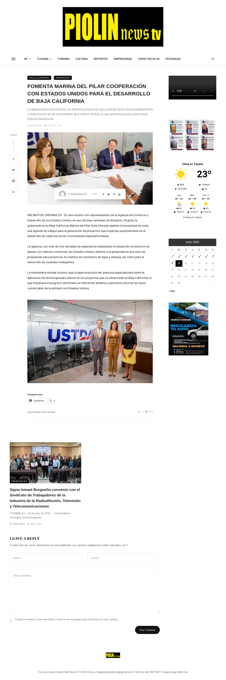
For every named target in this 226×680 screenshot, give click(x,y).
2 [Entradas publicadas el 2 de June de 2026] (179, 257)
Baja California (39, 78)
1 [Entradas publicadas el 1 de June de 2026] (172, 257)
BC (26, 59)
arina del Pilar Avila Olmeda (41, 412)
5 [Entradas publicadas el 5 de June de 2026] (199, 257)
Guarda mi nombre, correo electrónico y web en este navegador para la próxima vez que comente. (66, 619)
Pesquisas (173, 59)
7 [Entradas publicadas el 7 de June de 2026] (212, 257)
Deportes (101, 59)
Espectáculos (149, 59)
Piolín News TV (79, 194)
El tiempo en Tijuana (192, 217)
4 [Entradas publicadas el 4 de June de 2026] (192, 257)
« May (172, 291)
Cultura (82, 59)
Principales (63, 78)
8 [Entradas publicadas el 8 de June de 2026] (172, 263)
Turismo (64, 59)
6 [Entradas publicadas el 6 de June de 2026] (206, 257)
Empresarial (123, 59)
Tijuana (43, 59)
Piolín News (19, 523)
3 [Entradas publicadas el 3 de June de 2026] (185, 257)
